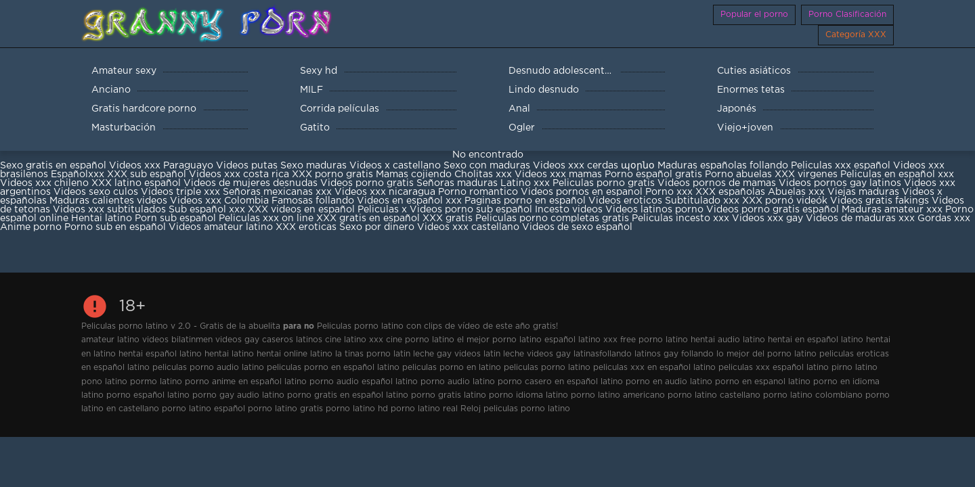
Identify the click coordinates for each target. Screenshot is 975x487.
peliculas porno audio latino (208, 367)
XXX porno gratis (334, 174)
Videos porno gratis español (774, 210)
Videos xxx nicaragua (384, 192)
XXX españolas (730, 192)
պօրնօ (639, 166)
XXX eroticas (306, 227)
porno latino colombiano (813, 395)
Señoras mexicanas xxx (278, 192)
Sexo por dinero (378, 227)
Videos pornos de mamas (716, 183)
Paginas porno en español (526, 201)
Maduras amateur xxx (892, 210)
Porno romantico (478, 192)
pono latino (104, 382)
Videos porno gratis (367, 183)
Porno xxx (670, 192)
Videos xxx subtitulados (109, 210)
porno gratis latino (448, 395)
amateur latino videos (125, 340)
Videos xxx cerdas (575, 166)
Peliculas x (382, 210)
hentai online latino (294, 354)
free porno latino (654, 340)
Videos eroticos (625, 201)
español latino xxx (581, 340)
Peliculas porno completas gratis (552, 218)
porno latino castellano (714, 395)
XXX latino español (137, 183)
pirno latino (854, 367)
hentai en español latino (815, 340)
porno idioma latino (528, 395)
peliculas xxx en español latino (654, 367)
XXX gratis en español (368, 218)
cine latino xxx (354, 340)
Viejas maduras (863, 192)
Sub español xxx (208, 210)
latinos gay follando (674, 354)
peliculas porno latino (547, 367)
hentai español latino (160, 354)
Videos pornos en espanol (583, 192)
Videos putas (247, 166)
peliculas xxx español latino (773, 367)
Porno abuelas (738, 174)
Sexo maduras (313, 166)
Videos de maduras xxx (860, 218)
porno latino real (424, 409)
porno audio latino (457, 382)
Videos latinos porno (654, 210)
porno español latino (148, 395)
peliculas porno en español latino (333, 367)
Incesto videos (570, 210)
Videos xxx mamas (558, 174)
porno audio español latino (363, 382)
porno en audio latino (669, 382)
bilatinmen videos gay (215, 340)
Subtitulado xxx (703, 201)
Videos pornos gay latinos (841, 183)
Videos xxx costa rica (239, 174)
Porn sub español (175, 218)
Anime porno (32, 227)
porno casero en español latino (560, 382)
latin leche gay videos (437, 354)
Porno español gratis (655, 174)
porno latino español (203, 409)
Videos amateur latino (221, 227)
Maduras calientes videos (108, 201)
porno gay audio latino (238, 395)
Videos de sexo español (577, 227)
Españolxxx (79, 174)
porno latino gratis (285, 409)
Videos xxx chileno (45, 183)
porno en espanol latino (762, 382)
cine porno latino (420, 340)
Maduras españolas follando (722, 166)
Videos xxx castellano (468, 227)
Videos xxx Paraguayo (161, 166)
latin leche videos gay (527, 354)
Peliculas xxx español (840, 166)
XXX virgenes (806, 174)
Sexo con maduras (486, 166)
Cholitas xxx (483, 174)
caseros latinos (292, 340)
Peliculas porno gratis (603, 183)
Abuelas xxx (796, 192)
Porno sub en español (115, 227)
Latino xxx (526, 183)
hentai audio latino (728, 340)
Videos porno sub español (472, 210)
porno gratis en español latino (347, 395)
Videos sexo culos (95, 192)
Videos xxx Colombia (219, 201)
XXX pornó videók (786, 201)
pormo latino (156, 382)
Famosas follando (314, 201)
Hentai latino (101, 218)
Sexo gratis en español (54, 166)
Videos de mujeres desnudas (250, 183)
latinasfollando (602, 354)
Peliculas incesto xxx (680, 218)
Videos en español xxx (410, 201)
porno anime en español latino (246, 382)
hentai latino (229, 354)
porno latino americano (618, 395)
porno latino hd (357, 409)
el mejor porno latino (499, 340)
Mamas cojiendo (414, 174)
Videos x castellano (395, 166)
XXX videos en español (303, 210)
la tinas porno (363, 354)
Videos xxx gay (767, 218)
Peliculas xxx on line (266, 218)
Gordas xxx (943, 218)
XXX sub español (146, 174)
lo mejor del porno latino (766, 354)
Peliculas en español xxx (897, 174)
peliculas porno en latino (451, 367)
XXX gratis (447, 218)
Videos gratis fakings (879, 201)
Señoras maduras (457, 183)
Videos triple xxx (182, 192)
